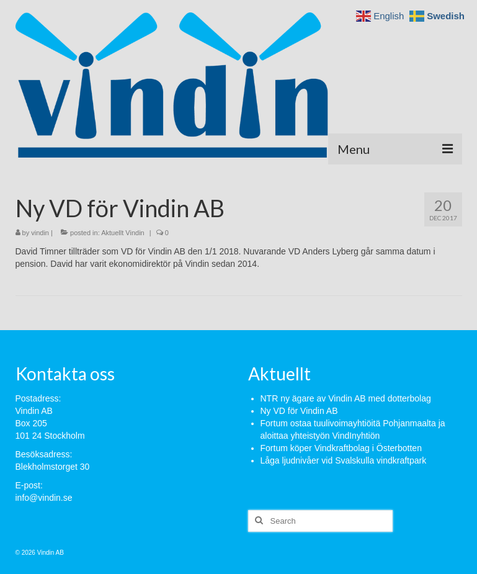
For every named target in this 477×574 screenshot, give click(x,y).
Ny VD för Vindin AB (299, 411)
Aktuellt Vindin (123, 232)
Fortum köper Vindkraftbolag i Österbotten (341, 448)
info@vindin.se (44, 498)
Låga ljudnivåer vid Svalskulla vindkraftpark (344, 460)
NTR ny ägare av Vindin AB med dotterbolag (346, 398)
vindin (40, 232)
